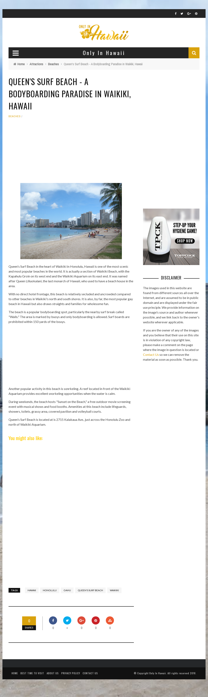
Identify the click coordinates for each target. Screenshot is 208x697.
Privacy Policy (70, 673)
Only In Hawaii (157, 673)
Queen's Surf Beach (90, 590)
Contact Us (151, 354)
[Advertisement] (71, 152)
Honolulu (50, 590)
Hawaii (32, 590)
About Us (53, 673)
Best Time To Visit (32, 673)
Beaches (15, 116)
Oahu (67, 590)
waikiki (114, 590)
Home (15, 673)
